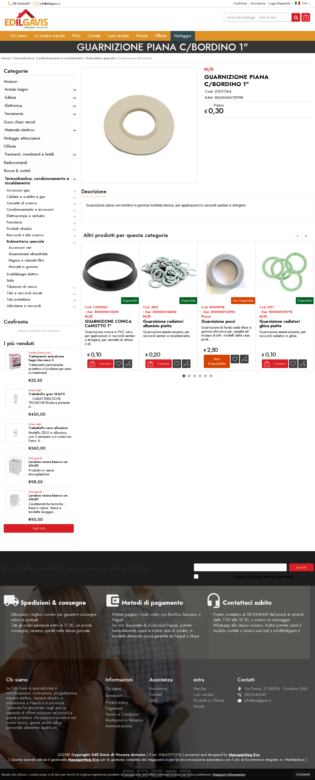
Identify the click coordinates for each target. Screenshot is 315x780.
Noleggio (182, 36)
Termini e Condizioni (122, 714)
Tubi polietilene (18, 299)
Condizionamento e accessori (30, 209)
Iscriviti (301, 567)
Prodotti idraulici (19, 228)
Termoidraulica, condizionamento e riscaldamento (37, 181)
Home (5, 58)
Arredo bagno (16, 89)
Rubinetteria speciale (25, 241)
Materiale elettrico (19, 130)
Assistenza (258, 3)
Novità (141, 36)
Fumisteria (14, 222)
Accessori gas (18, 190)
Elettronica (13, 105)
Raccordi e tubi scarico (25, 235)
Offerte (161, 36)
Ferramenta (14, 114)
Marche (199, 689)
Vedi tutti (38, 528)
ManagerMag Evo (244, 754)
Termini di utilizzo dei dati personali (263, 576)
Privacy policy (116, 702)
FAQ (76, 36)
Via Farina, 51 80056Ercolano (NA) (272, 689)
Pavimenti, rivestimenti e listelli (29, 154)
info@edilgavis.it (47, 3)
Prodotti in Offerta (208, 700)
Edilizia (10, 97)
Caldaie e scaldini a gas (26, 196)
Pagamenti (114, 708)
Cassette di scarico (22, 203)
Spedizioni (114, 695)
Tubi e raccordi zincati (24, 293)
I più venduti (118, 36)
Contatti (94, 36)
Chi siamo (18, 36)
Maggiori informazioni (229, 774)
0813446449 (18, 3)
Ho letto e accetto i (213, 576)
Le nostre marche (50, 36)
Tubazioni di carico (22, 286)
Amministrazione (118, 726)
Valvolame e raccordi (24, 306)
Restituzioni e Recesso (124, 720)
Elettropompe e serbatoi (26, 216)
